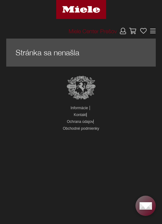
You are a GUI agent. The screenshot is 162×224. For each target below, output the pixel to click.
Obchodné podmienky (81, 128)
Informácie (79, 108)
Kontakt (80, 115)
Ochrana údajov (80, 121)
